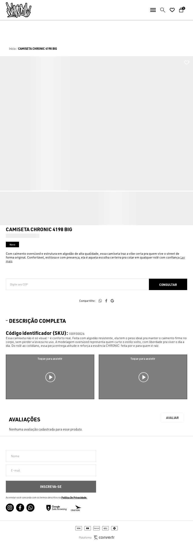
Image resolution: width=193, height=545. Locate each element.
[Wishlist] (172, 10)
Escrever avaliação (172, 418)
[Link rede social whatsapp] (30, 508)
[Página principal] (15, 10)
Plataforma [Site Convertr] (96, 538)
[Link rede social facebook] (20, 508)
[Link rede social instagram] (10, 508)
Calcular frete (168, 284)
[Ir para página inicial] (12, 48)
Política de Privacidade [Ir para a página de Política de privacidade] (73, 497)
